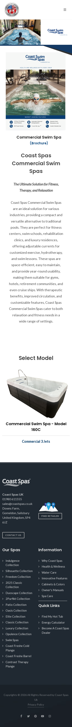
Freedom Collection (18, 576)
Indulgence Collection (13, 563)
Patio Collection (16, 604)
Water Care (49, 572)
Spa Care (47, 596)
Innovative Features (54, 578)
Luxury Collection (17, 628)
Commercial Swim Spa (39, 137)
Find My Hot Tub (52, 616)
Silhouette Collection (19, 571)
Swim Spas (12, 640)
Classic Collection (17, 622)
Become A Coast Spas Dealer (55, 630)
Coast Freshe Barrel (18, 656)
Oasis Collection (16, 610)
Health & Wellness (53, 566)
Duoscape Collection (19, 593)
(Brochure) (39, 143)
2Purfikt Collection (18, 598)
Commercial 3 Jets (36, 441)
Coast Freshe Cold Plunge (17, 648)
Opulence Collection (18, 634)
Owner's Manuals (53, 590)
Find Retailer (50, 516)
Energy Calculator (53, 622)
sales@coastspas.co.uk (17, 503)
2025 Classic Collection (14, 585)
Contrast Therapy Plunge (17, 664)
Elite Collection (15, 616)
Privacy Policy (36, 704)
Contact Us (13, 535)
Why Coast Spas (52, 560)
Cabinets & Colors (53, 584)
